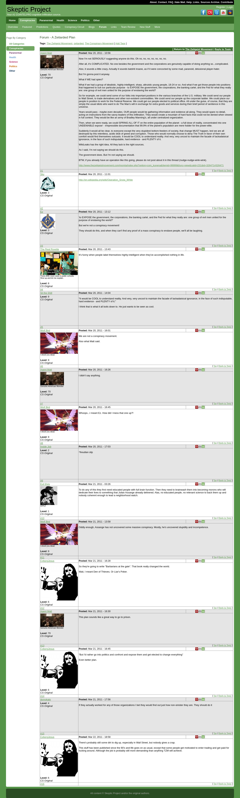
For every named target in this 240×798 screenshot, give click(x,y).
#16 (42, 784)
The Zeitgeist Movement (59, 43)
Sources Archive (210, 2)
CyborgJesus (47, 560)
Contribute (227, 2)
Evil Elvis (45, 484)
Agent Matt (46, 53)
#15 (42, 733)
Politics (13, 66)
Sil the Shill (46, 293)
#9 (41, 480)
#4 (41, 289)
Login (230, 7)
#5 (41, 327)
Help (189, 2)
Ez (41, 211)
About (153, 2)
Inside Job (45, 446)
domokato (45, 699)
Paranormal (15, 53)
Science (13, 62)
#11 (42, 557)
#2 (41, 208)
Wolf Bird (45, 330)
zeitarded (79, 43)
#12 (42, 608)
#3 (41, 245)
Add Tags (120, 43)
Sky (42, 174)
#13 (42, 645)
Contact (162, 2)
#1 (41, 170)
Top (215, 170)
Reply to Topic (223, 49)
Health (12, 57)
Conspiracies (16, 48)
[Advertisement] (20, 133)
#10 (42, 518)
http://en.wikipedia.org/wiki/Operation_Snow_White (106, 179)
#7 (41, 403)
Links (196, 2)
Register (220, 7)
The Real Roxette (49, 249)
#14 (42, 696)
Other (12, 71)
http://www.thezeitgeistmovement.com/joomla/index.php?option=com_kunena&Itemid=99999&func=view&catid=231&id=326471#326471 (151, 165)
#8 (41, 443)
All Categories (16, 44)
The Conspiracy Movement (99, 43)
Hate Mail (180, 2)
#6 (41, 366)
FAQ (170, 2)
